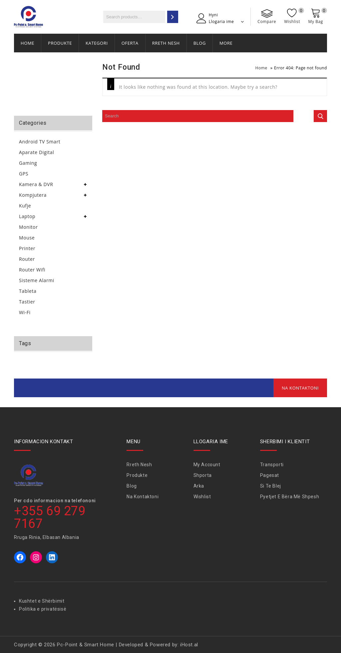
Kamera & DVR (36, 184)
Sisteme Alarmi (36, 280)
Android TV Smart (39, 141)
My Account (206, 464)
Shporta (202, 475)
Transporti (272, 464)
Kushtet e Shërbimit (41, 601)
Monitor (28, 227)
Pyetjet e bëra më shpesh (289, 496)
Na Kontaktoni (300, 388)
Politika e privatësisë (42, 609)
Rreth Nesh (166, 43)
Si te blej (270, 486)
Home (27, 43)
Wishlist (202, 496)
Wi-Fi (25, 312)
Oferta (130, 43)
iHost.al (189, 645)
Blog (199, 43)
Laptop (27, 216)
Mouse (27, 237)
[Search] (172, 17)
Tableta (27, 291)
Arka (198, 486)
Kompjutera (33, 195)
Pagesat (269, 475)
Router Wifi (32, 269)
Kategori (97, 43)
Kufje (25, 205)
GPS (23, 173)
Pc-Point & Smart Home (85, 645)
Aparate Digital (36, 152)
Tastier (27, 301)
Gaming (28, 163)
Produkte (60, 43)
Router (27, 259)
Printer (27, 248)
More (225, 43)
